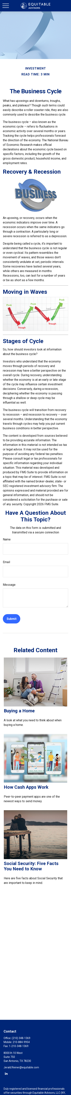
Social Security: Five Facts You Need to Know (31, 866)
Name (7, 539)
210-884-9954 (21, 1042)
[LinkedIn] (6, 1073)
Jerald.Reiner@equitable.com (21, 1067)
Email (6, 562)
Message (9, 585)
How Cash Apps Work (26, 787)
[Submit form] (11, 618)
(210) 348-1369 (21, 1038)
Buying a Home (19, 711)
